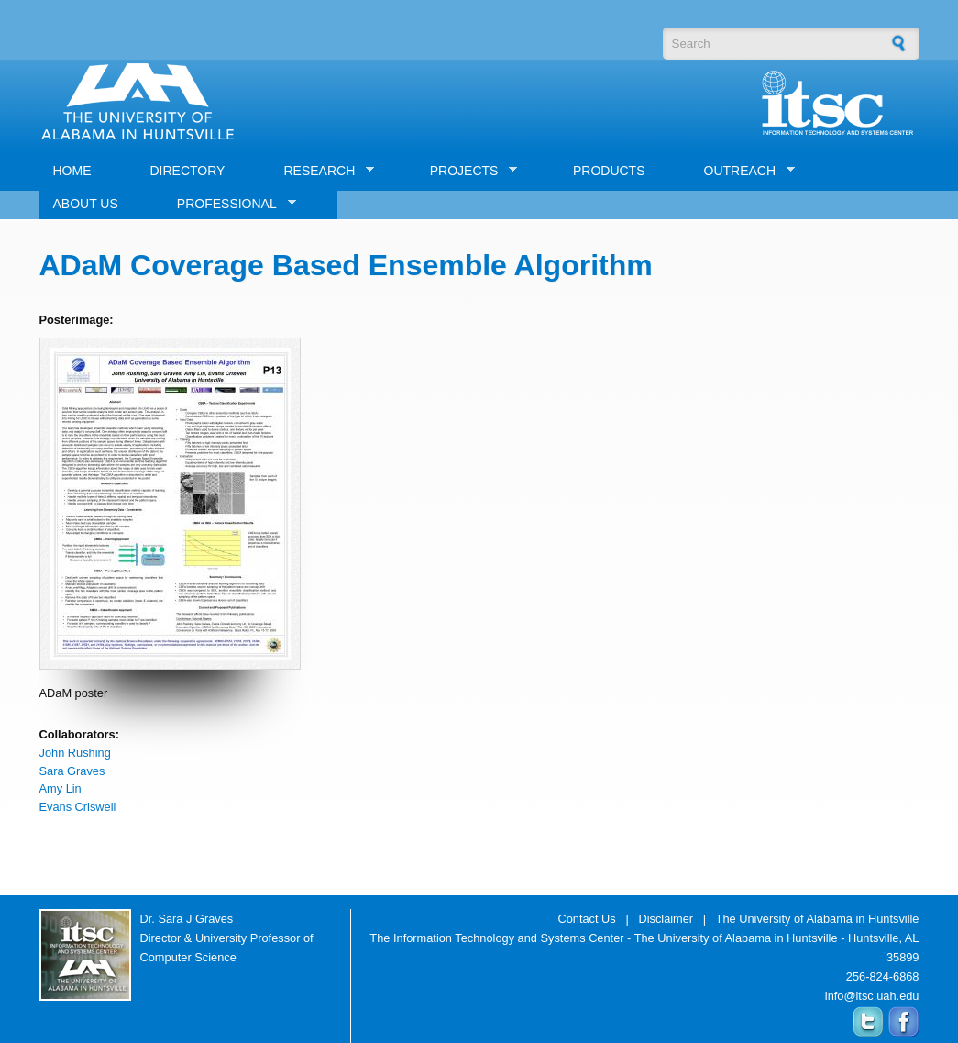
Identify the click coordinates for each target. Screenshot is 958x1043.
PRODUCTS (609, 170)
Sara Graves (72, 771)
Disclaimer (665, 919)
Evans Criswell (77, 807)
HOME (72, 170)
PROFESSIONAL (229, 204)
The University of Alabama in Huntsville (817, 919)
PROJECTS (467, 171)
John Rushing (75, 753)
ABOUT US (85, 203)
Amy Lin (60, 788)
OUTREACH (743, 171)
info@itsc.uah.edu (872, 996)
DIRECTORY (188, 170)
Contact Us (586, 919)
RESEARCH (322, 171)
